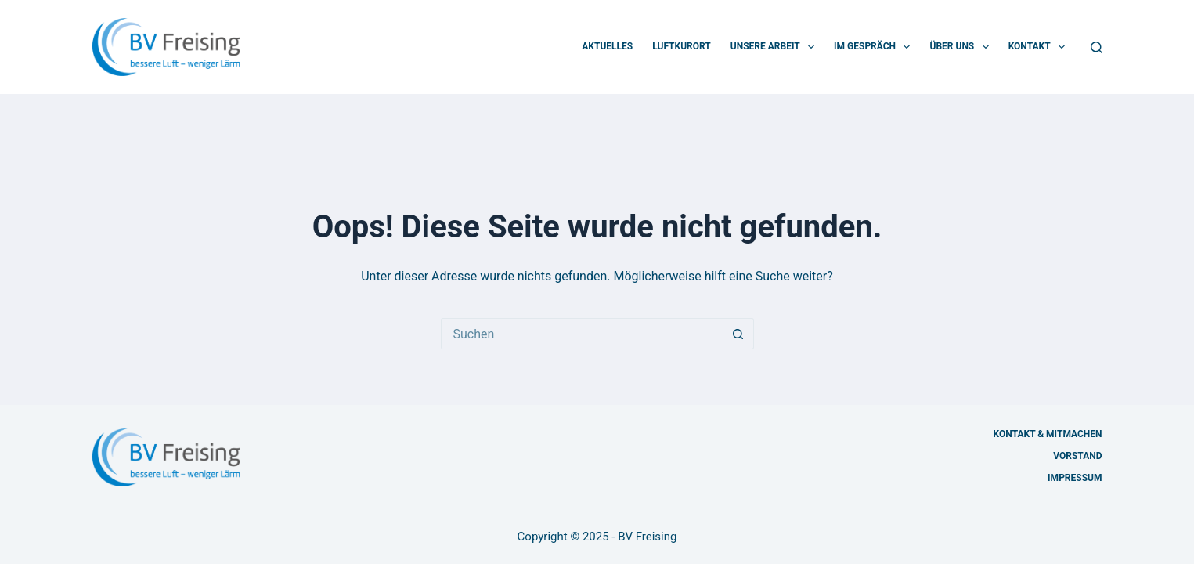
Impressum (1075, 477)
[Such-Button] (738, 333)
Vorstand (1077, 455)
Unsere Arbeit (775, 47)
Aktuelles (607, 46)
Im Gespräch (875, 47)
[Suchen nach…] (582, 333)
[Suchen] (1096, 47)
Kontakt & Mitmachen (1048, 433)
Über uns (961, 47)
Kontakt (1039, 47)
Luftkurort (681, 46)
